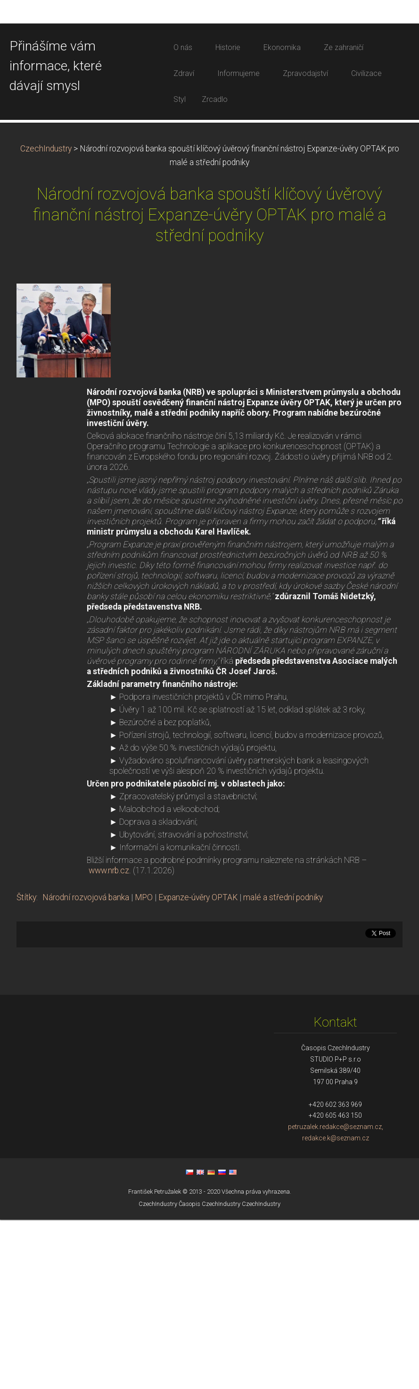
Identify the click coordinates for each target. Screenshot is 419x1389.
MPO (144, 1066)
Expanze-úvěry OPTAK (198, 1066)
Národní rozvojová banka (85, 1066)
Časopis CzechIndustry (209, 1373)
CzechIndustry (46, 318)
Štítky (26, 1066)
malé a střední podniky (283, 1066)
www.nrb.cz (109, 1040)
